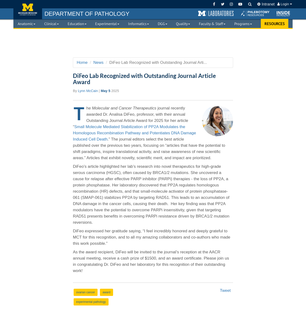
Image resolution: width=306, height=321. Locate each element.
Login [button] (284, 4)
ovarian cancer (85, 292)
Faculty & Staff (212, 23)
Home (82, 62)
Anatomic (26, 23)
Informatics (138, 23)
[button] (216, 13)
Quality (183, 23)
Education (77, 23)
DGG (162, 23)
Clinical (51, 23)
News (98, 62)
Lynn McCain (88, 91)
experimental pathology (91, 302)
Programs (243, 23)
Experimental (107, 23)
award (106, 292)
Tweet (225, 290)
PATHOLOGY (86, 14)
